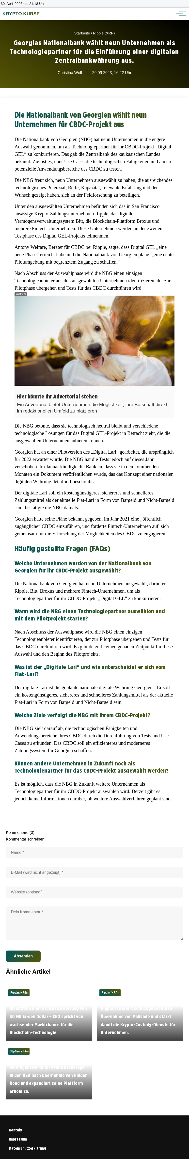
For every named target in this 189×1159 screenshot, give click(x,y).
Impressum (18, 1139)
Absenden (23, 956)
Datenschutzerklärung (27, 1148)
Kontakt (16, 1130)
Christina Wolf (70, 73)
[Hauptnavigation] (179, 14)
